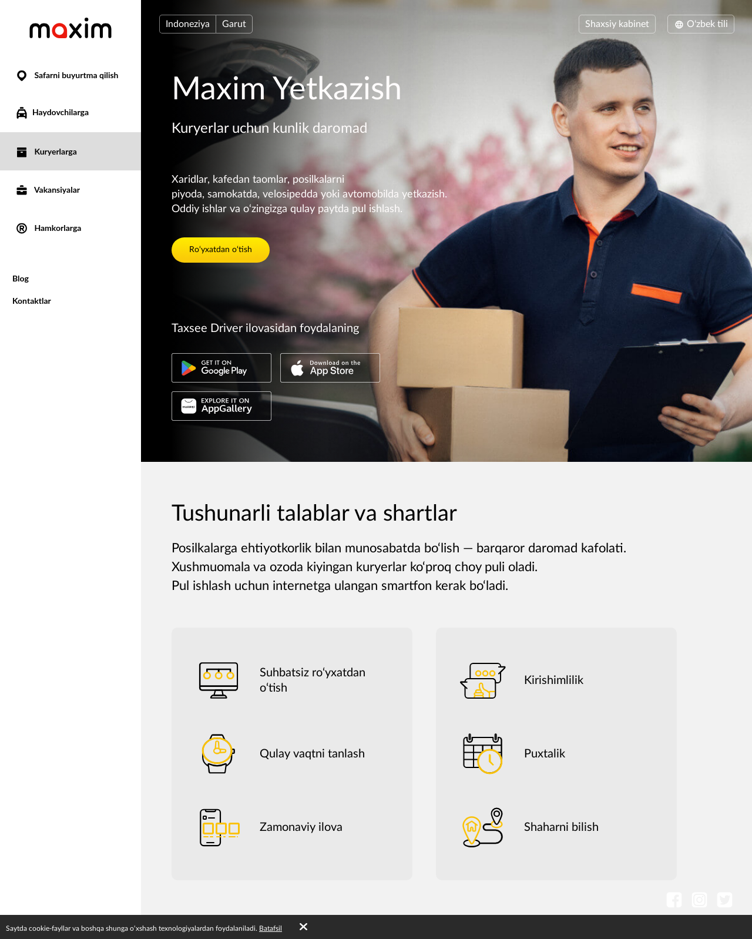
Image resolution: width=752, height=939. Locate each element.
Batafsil (270, 928)
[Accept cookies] (303, 927)
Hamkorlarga (48, 227)
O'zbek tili (701, 24)
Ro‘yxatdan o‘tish (220, 250)
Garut (234, 24)
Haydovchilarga (52, 113)
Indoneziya (188, 24)
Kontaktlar (31, 301)
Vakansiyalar (47, 189)
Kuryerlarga (46, 151)
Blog (20, 278)
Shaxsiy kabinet (617, 24)
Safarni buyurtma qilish (67, 75)
